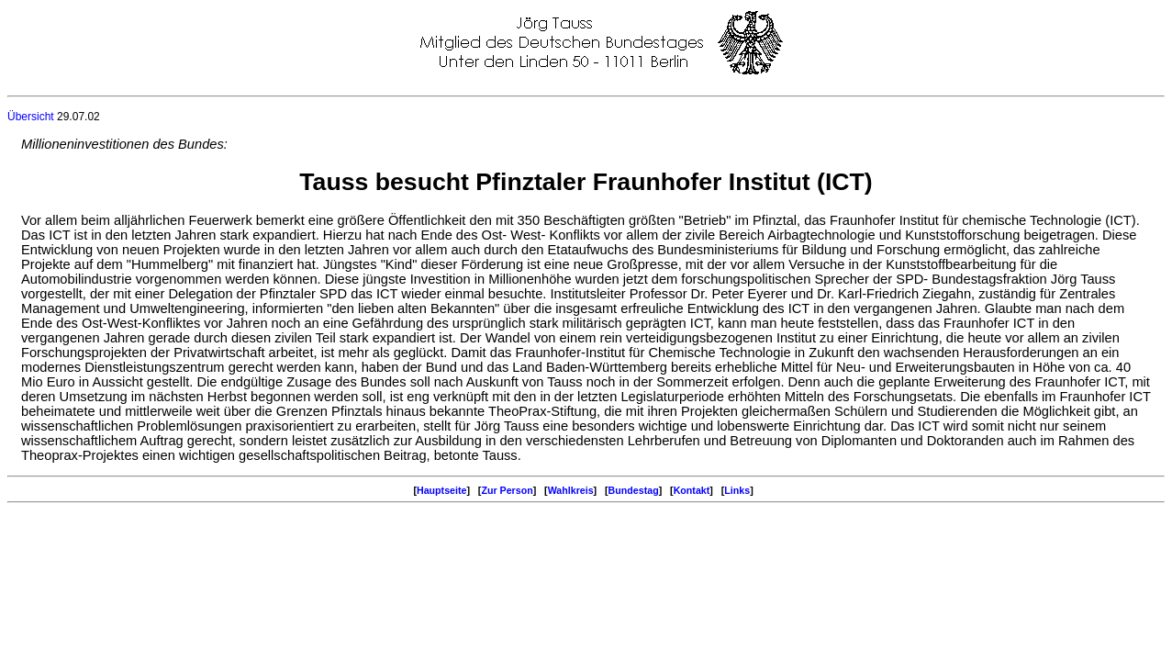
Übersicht (30, 116)
